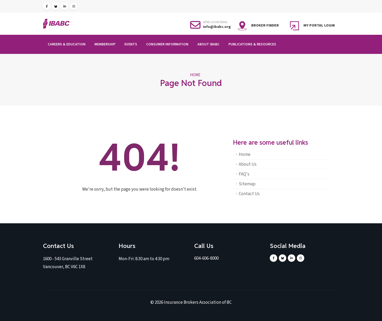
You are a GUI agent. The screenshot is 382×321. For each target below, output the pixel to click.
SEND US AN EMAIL (215, 22)
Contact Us (249, 194)
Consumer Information (167, 44)
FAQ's (244, 174)
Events (130, 44)
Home (195, 75)
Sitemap (247, 184)
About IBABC (208, 44)
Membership (104, 44)
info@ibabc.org (217, 26)
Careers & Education (66, 44)
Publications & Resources (252, 44)
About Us (248, 164)
